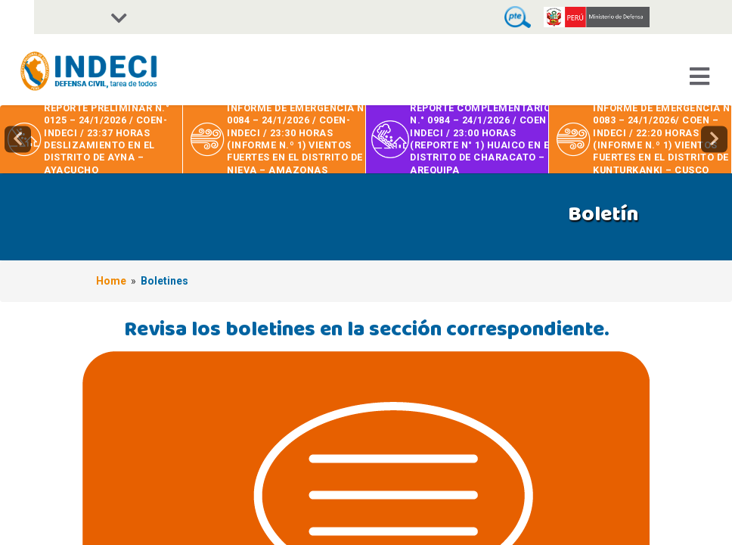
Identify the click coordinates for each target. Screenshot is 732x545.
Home (111, 281)
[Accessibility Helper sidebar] (17, 17)
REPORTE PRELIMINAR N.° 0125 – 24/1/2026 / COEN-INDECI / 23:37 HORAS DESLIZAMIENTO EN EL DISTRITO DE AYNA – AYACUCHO (106, 139)
